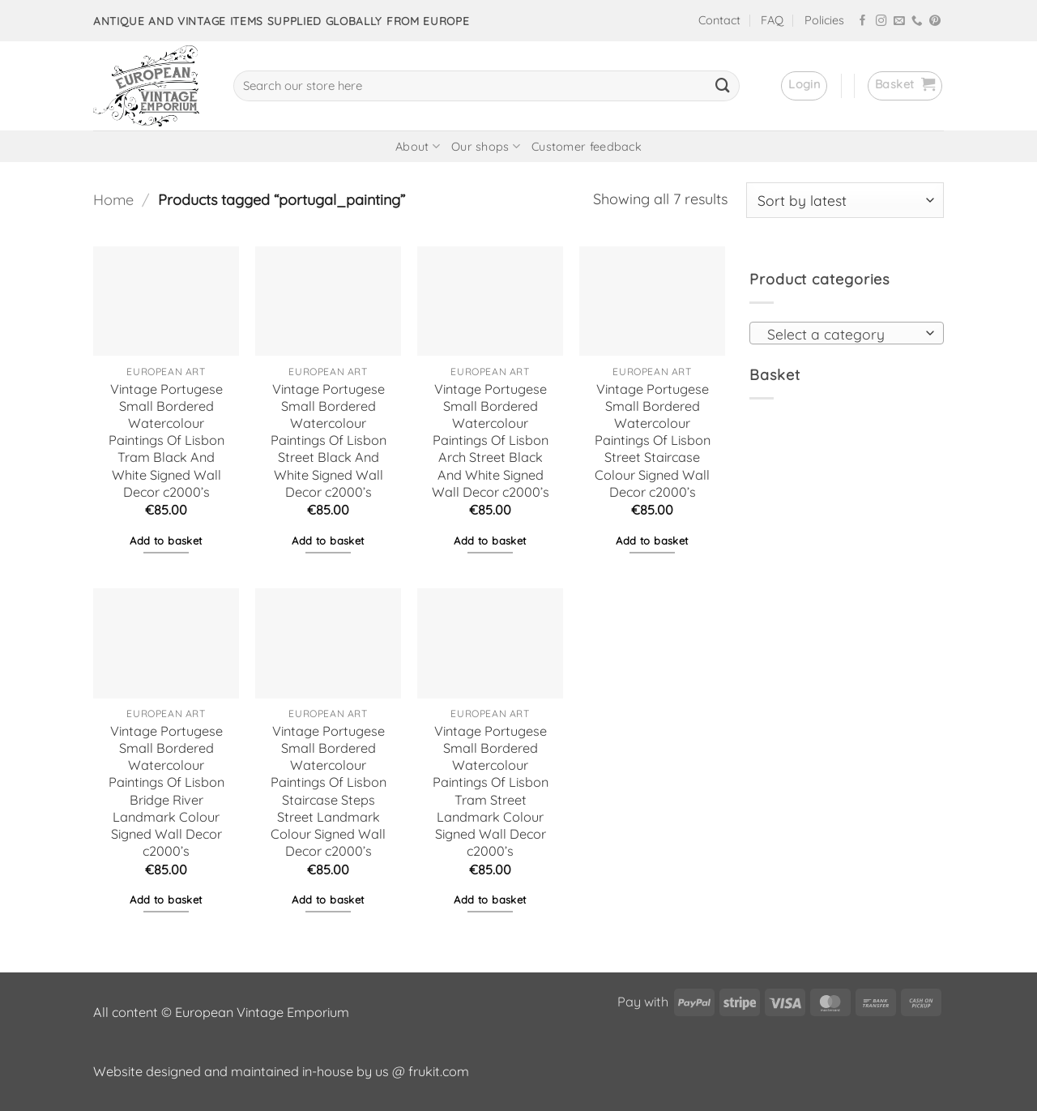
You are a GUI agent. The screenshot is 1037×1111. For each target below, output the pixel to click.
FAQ (772, 20)
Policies (824, 20)
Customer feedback (586, 146)
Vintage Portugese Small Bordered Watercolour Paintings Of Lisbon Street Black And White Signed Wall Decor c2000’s (328, 440)
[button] (804, 85)
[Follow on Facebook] (862, 21)
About (417, 146)
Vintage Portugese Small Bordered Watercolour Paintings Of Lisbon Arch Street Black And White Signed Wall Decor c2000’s (490, 440)
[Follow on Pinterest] (935, 21)
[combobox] (846, 333)
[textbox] (842, 334)
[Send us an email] (899, 21)
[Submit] (722, 86)
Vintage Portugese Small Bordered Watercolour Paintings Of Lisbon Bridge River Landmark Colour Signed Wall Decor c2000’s (166, 791)
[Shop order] (845, 200)
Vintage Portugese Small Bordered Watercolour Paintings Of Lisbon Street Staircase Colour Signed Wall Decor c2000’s (653, 440)
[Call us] (917, 21)
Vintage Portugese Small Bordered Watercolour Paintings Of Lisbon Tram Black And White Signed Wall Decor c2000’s (166, 440)
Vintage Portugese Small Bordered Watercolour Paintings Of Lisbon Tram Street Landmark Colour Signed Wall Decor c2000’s (490, 791)
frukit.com (438, 1071)
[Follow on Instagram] (881, 21)
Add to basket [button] (166, 540)
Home (113, 199)
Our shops (485, 146)
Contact (719, 20)
